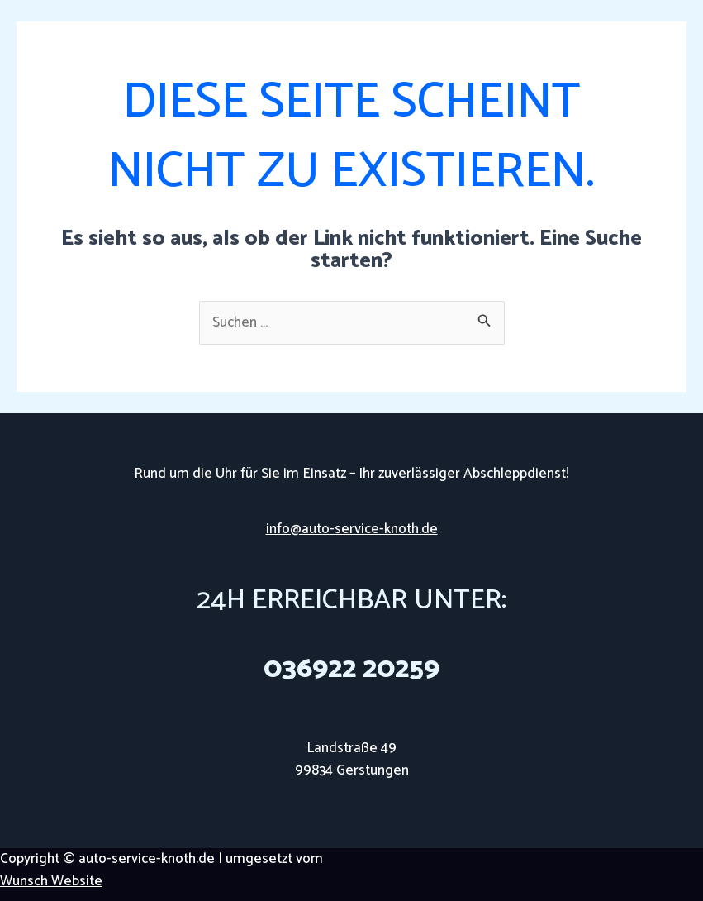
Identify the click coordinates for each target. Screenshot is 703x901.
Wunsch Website (51, 881)
